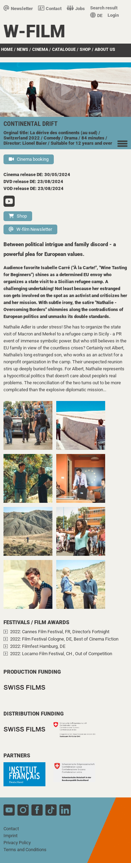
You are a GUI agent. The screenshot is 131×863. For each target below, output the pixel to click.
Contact (49, 8)
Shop (85, 49)
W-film (34, 31)
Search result (103, 7)
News (22, 49)
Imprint (10, 835)
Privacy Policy (17, 842)
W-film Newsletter (30, 229)
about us (105, 49)
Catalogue (64, 49)
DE (96, 15)
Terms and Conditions (24, 849)
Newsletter (18, 8)
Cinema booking (29, 159)
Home (7, 49)
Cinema (40, 49)
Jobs (76, 8)
